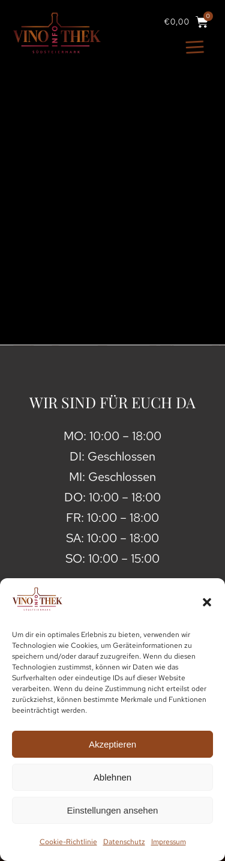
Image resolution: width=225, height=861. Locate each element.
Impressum (168, 842)
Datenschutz (124, 842)
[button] (207, 602)
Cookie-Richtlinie (68, 842)
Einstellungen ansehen (112, 810)
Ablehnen (112, 777)
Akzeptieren (112, 744)
